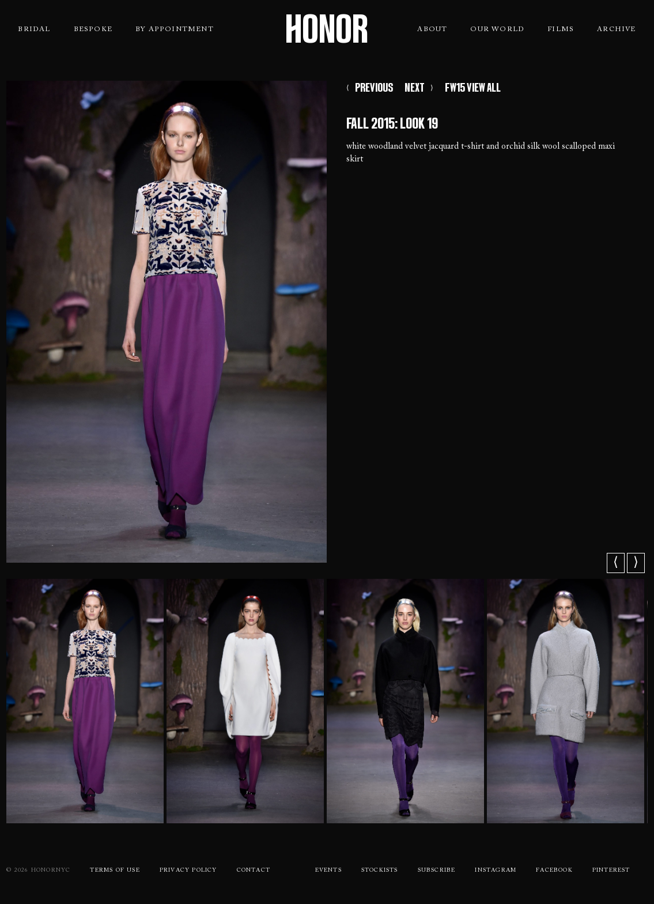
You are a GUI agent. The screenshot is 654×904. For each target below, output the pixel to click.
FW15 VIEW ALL (473, 88)
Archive (616, 29)
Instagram (495, 870)
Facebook (554, 870)
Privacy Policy (188, 870)
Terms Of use (114, 870)
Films (560, 29)
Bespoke (93, 29)
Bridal (34, 29)
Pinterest (611, 870)
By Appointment (174, 29)
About (432, 29)
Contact (253, 870)
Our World (497, 29)
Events (328, 870)
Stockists (379, 870)
